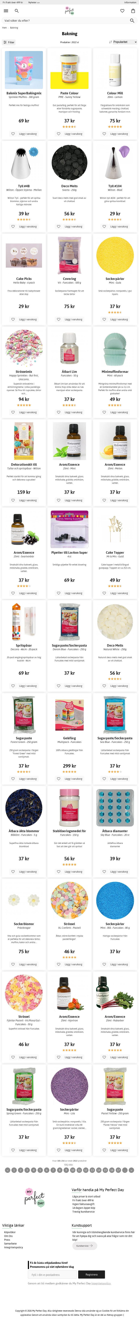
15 (105, 1170)
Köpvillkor (10, 1232)
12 (85, 1170)
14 (98, 1170)
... (125, 1170)
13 (92, 1170)
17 (118, 1170)
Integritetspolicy (13, 1247)
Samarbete (10, 1243)
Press (7, 1239)
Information (130, 2)
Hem (4, 27)
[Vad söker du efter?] (69, 20)
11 (79, 1170)
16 (111, 1170)
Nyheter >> (34, 2)
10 (72, 1170)
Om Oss (8, 1236)
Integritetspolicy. (101, 1283)
